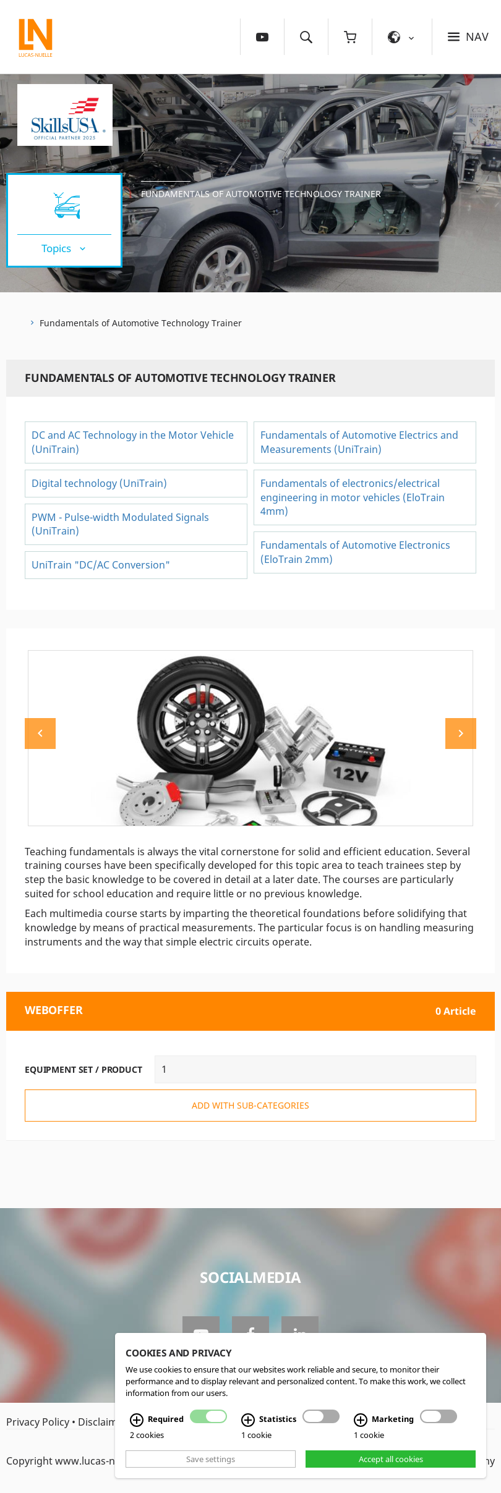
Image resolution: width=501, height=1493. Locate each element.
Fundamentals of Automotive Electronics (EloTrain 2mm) (355, 552)
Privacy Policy (37, 1422)
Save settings (210, 1459)
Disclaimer (102, 1422)
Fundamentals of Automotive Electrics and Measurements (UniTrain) (359, 442)
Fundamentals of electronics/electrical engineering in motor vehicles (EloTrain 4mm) (352, 497)
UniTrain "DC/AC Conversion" (101, 565)
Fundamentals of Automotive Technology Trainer (261, 194)
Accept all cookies (391, 1459)
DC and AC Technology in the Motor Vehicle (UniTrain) (133, 442)
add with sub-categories (250, 1105)
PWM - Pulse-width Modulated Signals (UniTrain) (120, 524)
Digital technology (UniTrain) (99, 483)
